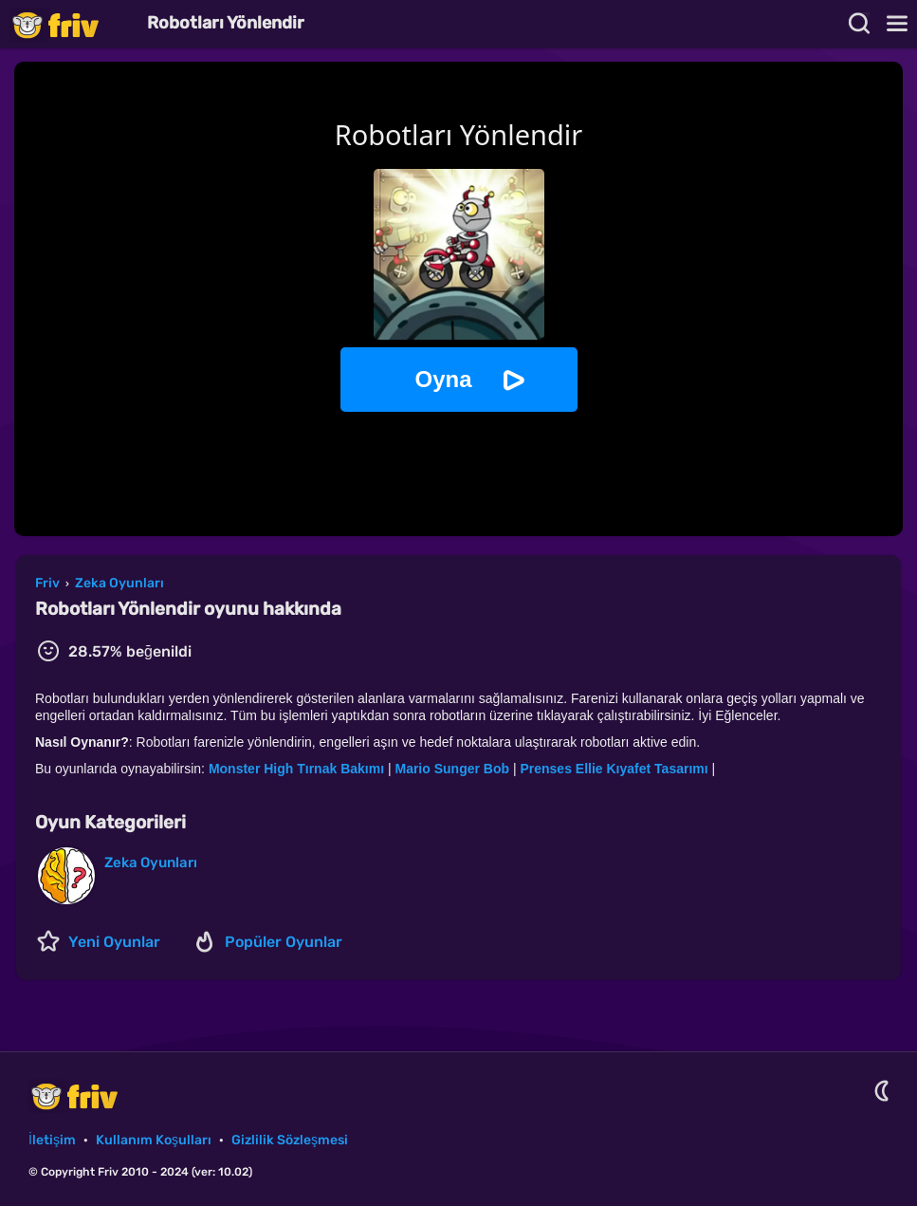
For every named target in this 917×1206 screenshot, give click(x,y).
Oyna (442, 379)
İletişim (52, 1140)
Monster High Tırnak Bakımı (298, 768)
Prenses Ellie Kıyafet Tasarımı (613, 768)
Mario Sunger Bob (453, 768)
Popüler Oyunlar (283, 942)
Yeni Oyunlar (114, 942)
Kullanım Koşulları (153, 1140)
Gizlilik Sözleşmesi (289, 1140)
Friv (71, 24)
